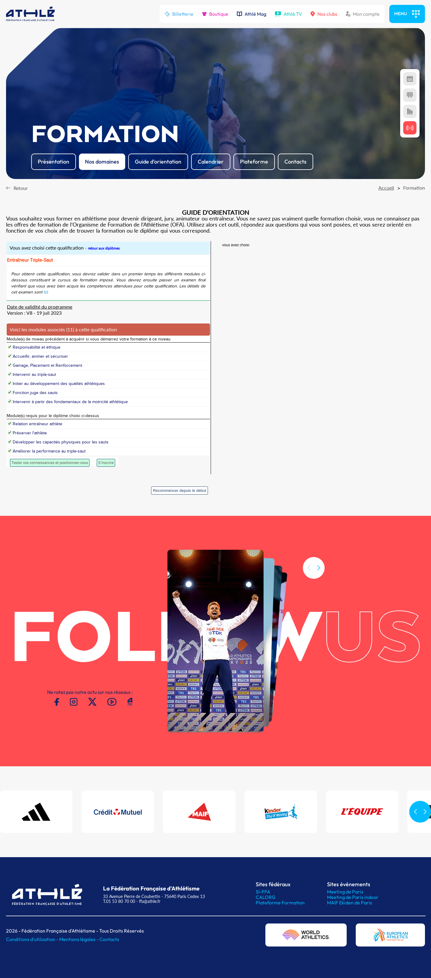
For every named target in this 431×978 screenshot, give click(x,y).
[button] (319, 575)
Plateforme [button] (254, 161)
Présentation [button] (53, 161)
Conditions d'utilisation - (32, 939)
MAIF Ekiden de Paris (349, 903)
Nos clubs (323, 14)
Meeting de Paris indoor (352, 897)
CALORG (265, 897)
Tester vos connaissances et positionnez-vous (49, 462)
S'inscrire (106, 462)
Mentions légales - (79, 939)
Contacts (109, 939)
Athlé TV (288, 14)
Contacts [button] (295, 161)
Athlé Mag (251, 14)
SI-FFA (263, 892)
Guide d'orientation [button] (158, 161)
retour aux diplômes (104, 248)
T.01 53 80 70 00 (119, 901)
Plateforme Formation (280, 903)
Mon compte (363, 14)
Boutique (215, 14)
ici (45, 292)
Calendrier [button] (211, 161)
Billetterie (178, 14)
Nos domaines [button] (102, 161)
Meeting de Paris (345, 892)
